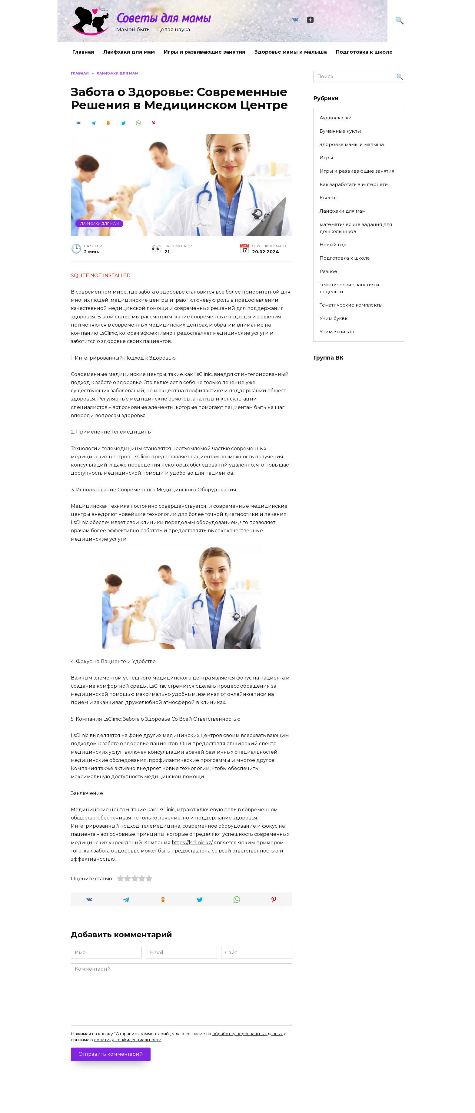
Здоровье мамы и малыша (290, 52)
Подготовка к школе (364, 52)
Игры (326, 158)
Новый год (333, 245)
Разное (328, 271)
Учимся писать (337, 331)
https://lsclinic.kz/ (192, 843)
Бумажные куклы (340, 131)
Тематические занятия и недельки (349, 288)
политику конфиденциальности (127, 1039)
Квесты (328, 198)
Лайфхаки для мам (129, 52)
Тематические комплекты (351, 305)
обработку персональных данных (247, 1033)
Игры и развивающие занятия (204, 52)
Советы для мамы (163, 18)
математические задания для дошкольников (356, 227)
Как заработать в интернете (354, 184)
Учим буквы (334, 318)
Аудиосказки (336, 118)
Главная (83, 52)
